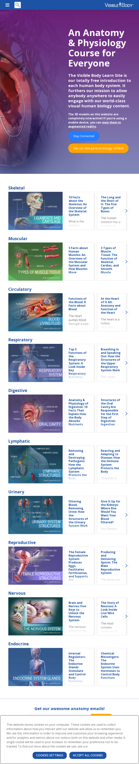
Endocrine (18, 644)
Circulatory (19, 289)
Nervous (17, 593)
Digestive (17, 391)
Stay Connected (83, 136)
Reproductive (22, 543)
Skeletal (16, 188)
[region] (69, 739)
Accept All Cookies (88, 755)
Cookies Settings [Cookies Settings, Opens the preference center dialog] (49, 755)
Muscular (18, 239)
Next (126, 211)
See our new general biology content (98, 149)
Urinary (16, 492)
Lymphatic (19, 441)
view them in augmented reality (94, 125)
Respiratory (20, 340)
